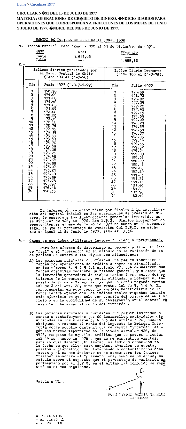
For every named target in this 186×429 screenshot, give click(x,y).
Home (21, 4)
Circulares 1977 (42, 4)
